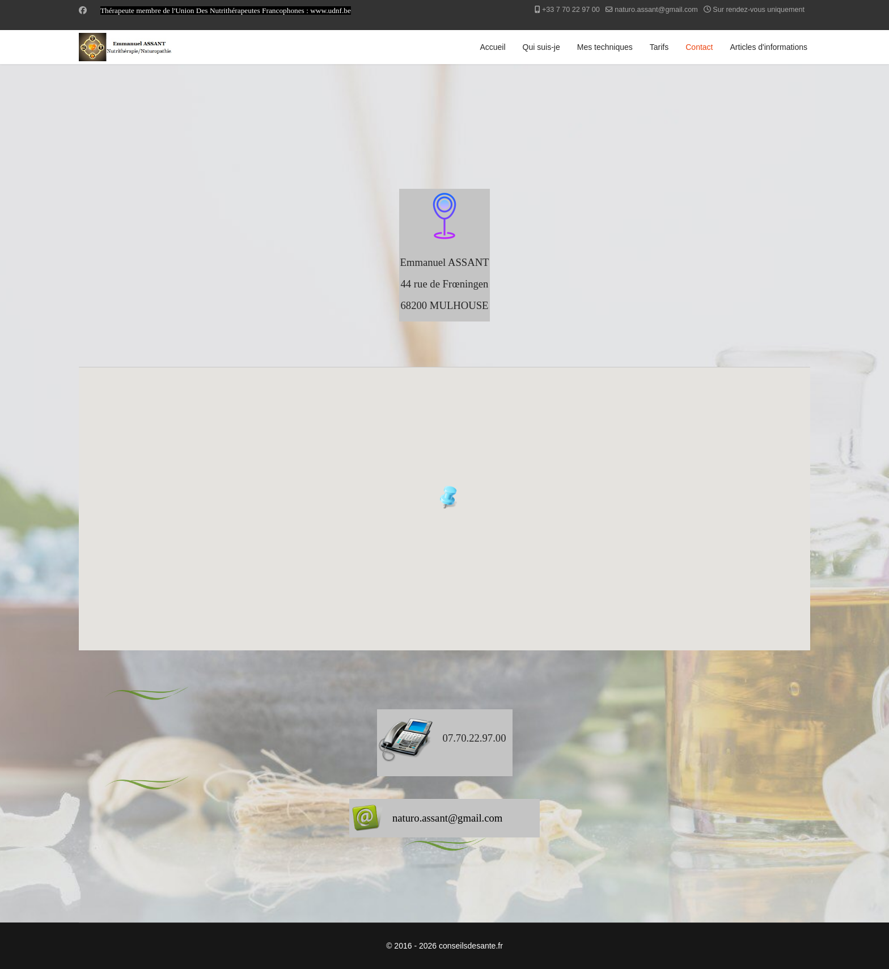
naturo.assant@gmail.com (656, 10)
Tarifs (659, 47)
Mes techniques (605, 47)
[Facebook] (83, 10)
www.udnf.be (330, 10)
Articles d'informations (769, 47)
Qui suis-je (541, 47)
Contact (699, 47)
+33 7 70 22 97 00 (571, 10)
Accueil (492, 47)
